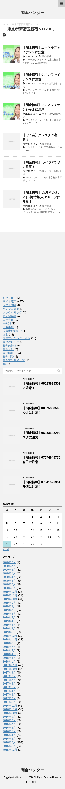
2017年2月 (9, 698)
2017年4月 (9, 690)
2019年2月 (9, 628)
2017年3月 (9, 694)
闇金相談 (8, 356)
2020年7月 (9, 566)
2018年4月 (9, 654)
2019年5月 (9, 617)
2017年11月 (10, 665)
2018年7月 (9, 646)
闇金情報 (46, 56)
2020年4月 (9, 577)
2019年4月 (9, 621)
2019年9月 (9, 602)
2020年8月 (9, 562)
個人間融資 (9, 316)
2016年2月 (9, 742)
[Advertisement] (29, 267)
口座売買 (8, 319)
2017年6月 (9, 683)
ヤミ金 (39, 147)
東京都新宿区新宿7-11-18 (47, 212)
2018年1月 (9, 661)
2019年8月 (9, 606)
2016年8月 (9, 720)
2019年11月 (10, 595)
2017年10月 (10, 668)
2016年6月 (9, 727)
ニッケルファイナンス (37, 59)
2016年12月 (10, 705)
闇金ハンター (32, 13)
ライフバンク (40, 177)
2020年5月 (9, 573)
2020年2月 (9, 584)
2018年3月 (9, 657)
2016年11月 (10, 709)
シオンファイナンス (36, 90)
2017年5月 (9, 687)
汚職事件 (8, 327)
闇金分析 (8, 349)
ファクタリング (12, 312)
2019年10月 (10, 599)
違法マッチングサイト (16, 338)
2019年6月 (9, 613)
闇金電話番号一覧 (14, 360)
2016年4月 (9, 735)
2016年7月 (9, 724)
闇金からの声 (11, 341)
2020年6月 (9, 569)
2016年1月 (9, 746)
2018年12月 (10, 635)
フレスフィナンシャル (37, 120)
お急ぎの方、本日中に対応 (39, 209)
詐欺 (5, 334)
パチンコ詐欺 (11, 308)
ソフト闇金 (9, 305)
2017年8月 (9, 676)
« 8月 (6, 549)
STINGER (33, 782)
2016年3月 (9, 738)
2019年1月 (9, 632)
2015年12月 (10, 749)
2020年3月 (9, 580)
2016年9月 (9, 716)
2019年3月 (9, 624)
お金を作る (9, 297)
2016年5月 (9, 731)
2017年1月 (9, 701)
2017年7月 (9, 679)
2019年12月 (10, 591)
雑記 (5, 363)
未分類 (7, 323)
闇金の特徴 (9, 345)
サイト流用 (47, 83)
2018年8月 (9, 643)
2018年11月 (10, 639)
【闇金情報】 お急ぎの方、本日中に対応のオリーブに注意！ (42, 197)
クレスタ (30, 147)
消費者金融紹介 (12, 330)
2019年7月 (9, 610)
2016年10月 (10, 712)
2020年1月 (9, 588)
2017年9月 (9, 672)
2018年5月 (9, 650)
